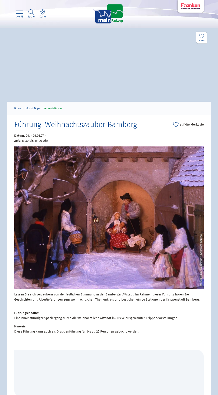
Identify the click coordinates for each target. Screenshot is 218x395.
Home (17, 108)
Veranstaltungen (53, 108)
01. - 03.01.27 (35, 135)
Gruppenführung (69, 331)
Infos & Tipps (32, 108)
